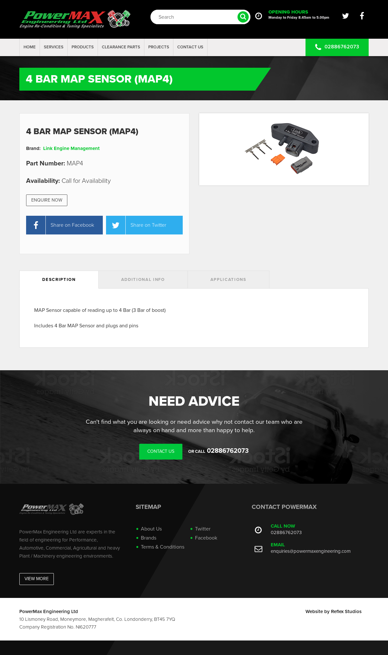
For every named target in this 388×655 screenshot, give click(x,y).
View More (36, 578)
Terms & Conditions (162, 547)
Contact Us (190, 47)
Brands (148, 538)
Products (83, 47)
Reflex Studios (346, 611)
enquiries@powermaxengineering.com (311, 551)
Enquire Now (46, 200)
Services (53, 47)
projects (158, 47)
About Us (151, 529)
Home (30, 47)
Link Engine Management (71, 148)
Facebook (206, 538)
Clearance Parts (121, 47)
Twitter (202, 529)
